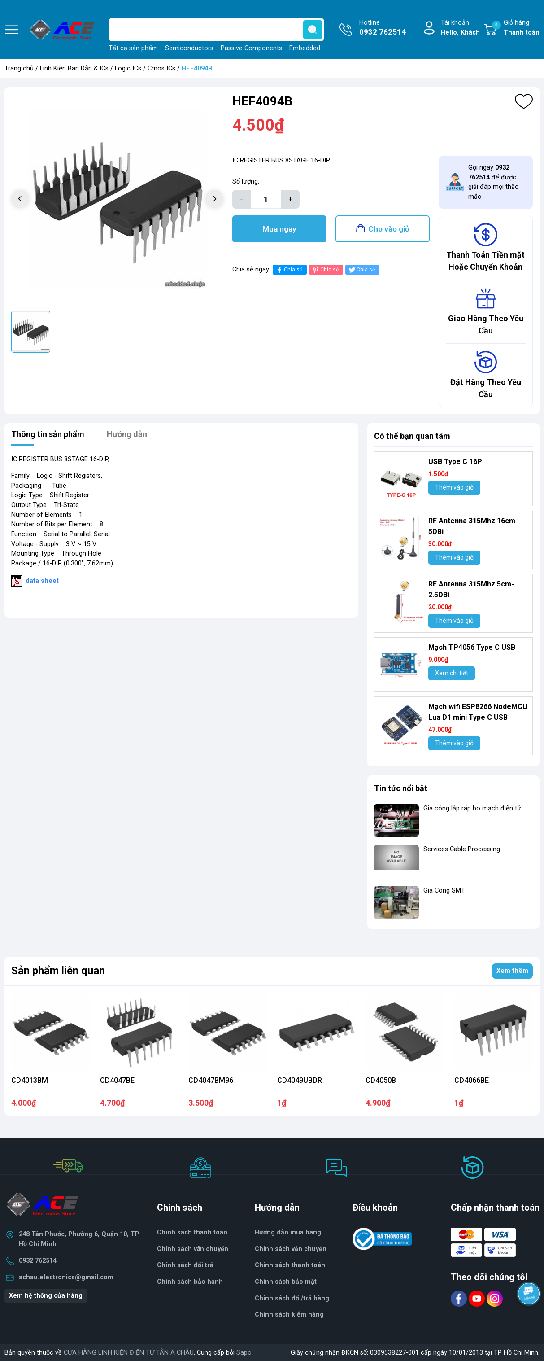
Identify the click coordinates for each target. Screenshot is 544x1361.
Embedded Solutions (319, 48)
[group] (117, 200)
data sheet (42, 581)
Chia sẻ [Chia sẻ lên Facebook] (288, 270)
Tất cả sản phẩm (133, 48)
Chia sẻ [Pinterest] (325, 270)
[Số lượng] (266, 199)
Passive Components (251, 48)
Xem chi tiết (451, 673)
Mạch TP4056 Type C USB (471, 647)
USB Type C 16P (455, 461)
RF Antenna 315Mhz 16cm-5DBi (473, 526)
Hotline (382, 28)
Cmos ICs (161, 68)
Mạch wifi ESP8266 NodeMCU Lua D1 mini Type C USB (477, 712)
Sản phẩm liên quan (58, 970)
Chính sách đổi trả (185, 1265)
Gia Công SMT (444, 890)
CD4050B (381, 1080)
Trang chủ (19, 68)
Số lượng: (245, 181)
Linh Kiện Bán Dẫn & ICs (74, 68)
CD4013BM (29, 1080)
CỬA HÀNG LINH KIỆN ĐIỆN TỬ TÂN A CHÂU (129, 1353)
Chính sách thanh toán (290, 1265)
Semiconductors (189, 48)
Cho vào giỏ (388, 228)
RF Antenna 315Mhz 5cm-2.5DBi (471, 589)
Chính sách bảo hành (190, 1282)
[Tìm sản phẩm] (216, 29)
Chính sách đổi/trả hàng (292, 1298)
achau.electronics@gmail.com (66, 1277)
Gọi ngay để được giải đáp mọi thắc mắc (493, 182)
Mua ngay (279, 228)
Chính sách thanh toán (192, 1232)
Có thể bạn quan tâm (412, 436)
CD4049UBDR (299, 1080)
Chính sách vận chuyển (193, 1249)
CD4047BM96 (210, 1080)
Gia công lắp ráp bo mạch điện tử (472, 808)
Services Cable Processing (461, 849)
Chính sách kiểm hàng (289, 1314)
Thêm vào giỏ (454, 487)
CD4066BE (471, 1080)
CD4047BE (117, 1080)
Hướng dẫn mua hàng (288, 1232)
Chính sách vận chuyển (290, 1249)
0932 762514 (38, 1261)
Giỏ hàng (516, 28)
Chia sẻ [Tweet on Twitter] (361, 270)
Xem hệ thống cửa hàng (46, 1296)
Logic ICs (128, 68)
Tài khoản (460, 28)
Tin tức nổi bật (400, 788)
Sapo (244, 1353)
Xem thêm (512, 971)
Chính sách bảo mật (286, 1282)
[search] (312, 29)
